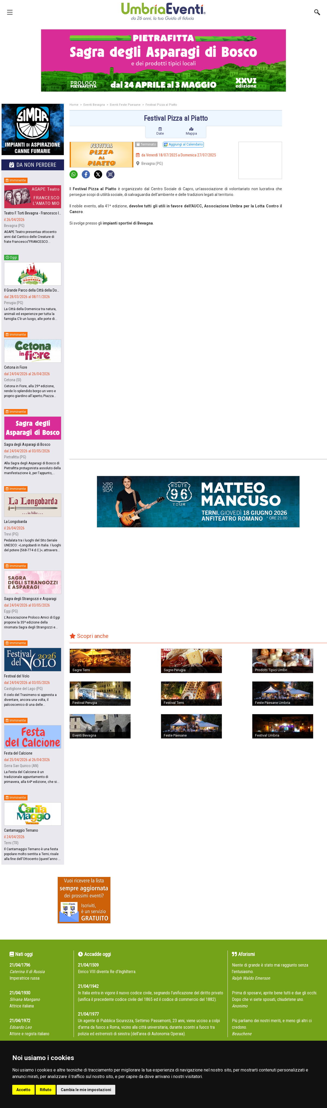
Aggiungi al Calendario (183, 144)
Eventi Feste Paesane (125, 105)
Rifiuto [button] (46, 1090)
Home (73, 105)
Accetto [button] (23, 1090)
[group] (163, 60)
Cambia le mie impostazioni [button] (86, 1090)
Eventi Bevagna (94, 105)
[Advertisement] (306, 190)
